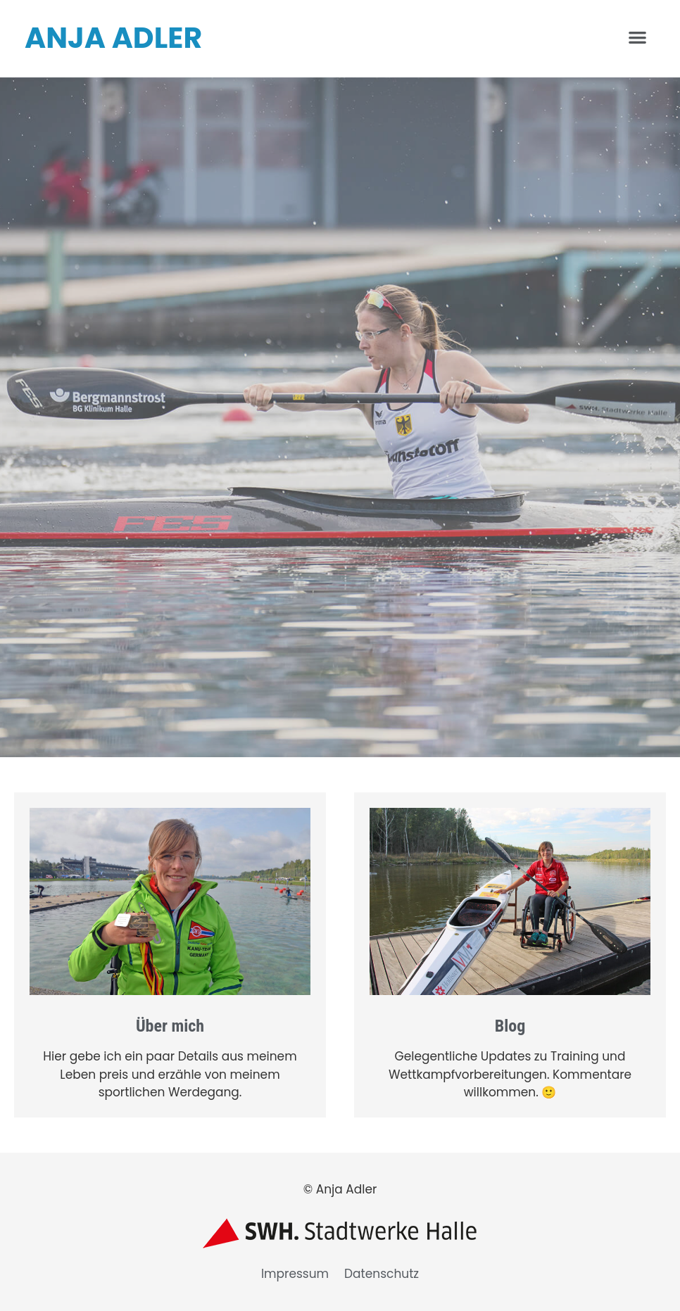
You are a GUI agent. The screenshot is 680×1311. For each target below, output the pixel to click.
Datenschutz (381, 1273)
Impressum (295, 1273)
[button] (637, 37)
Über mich (170, 1026)
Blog (510, 1026)
